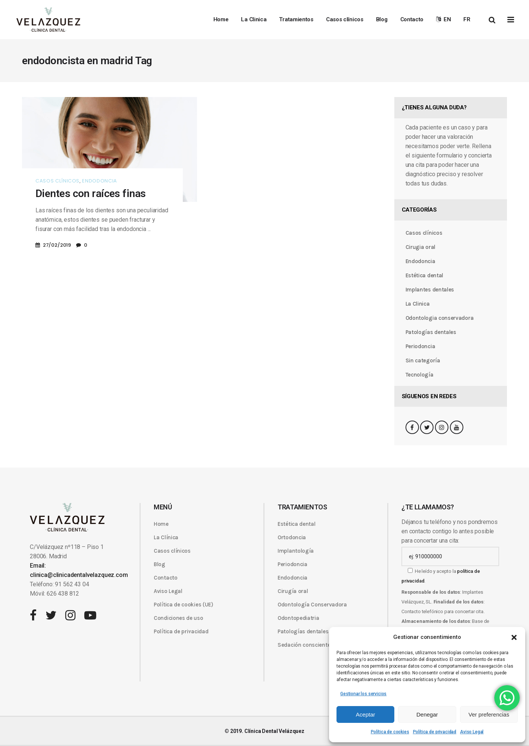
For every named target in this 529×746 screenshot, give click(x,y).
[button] (514, 637)
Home (161, 524)
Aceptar (365, 714)
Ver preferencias (489, 714)
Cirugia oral (420, 247)
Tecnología (419, 374)
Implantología (296, 550)
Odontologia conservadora (440, 318)
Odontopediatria (298, 618)
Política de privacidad (434, 731)
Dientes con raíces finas (90, 193)
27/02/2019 (57, 245)
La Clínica (166, 537)
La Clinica (418, 303)
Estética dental (425, 275)
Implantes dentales (430, 289)
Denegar (427, 714)
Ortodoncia (292, 537)
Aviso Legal (471, 731)
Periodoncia (420, 346)
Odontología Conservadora (312, 604)
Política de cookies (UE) (183, 604)
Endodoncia (99, 180)
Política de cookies (390, 731)
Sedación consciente (304, 645)
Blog (159, 564)
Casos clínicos (57, 180)
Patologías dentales (431, 332)
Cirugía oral (293, 591)
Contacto (166, 577)
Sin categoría (423, 360)
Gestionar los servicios (363, 693)
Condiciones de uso (178, 618)
